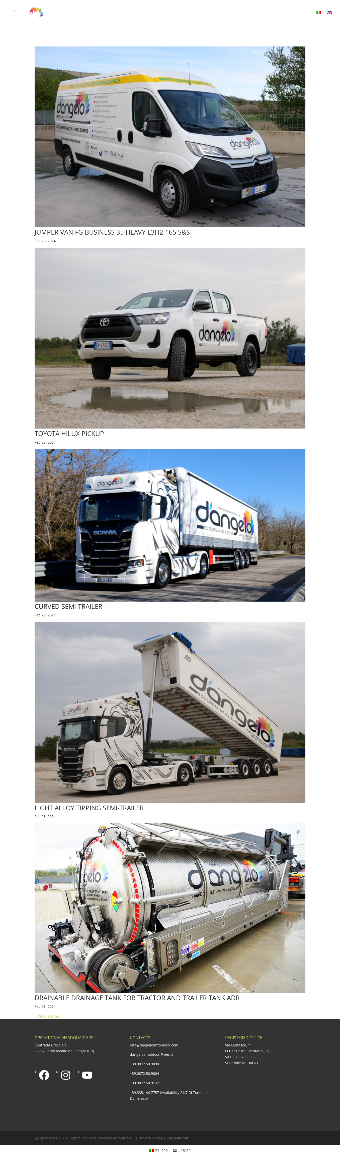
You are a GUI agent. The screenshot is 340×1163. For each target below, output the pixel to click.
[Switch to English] (182, 1150)
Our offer (146, 13)
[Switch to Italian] (318, 18)
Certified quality (185, 13)
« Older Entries (47, 1016)
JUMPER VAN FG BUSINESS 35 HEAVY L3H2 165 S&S (112, 232)
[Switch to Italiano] (158, 1150)
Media (274, 13)
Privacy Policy (150, 1138)
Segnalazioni (177, 1138)
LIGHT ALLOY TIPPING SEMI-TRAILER (89, 807)
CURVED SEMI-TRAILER (68, 606)
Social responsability (235, 13)
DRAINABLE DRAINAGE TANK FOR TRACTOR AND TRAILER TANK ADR (137, 997)
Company (116, 13)
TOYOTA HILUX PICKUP (69, 433)
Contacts (300, 13)
